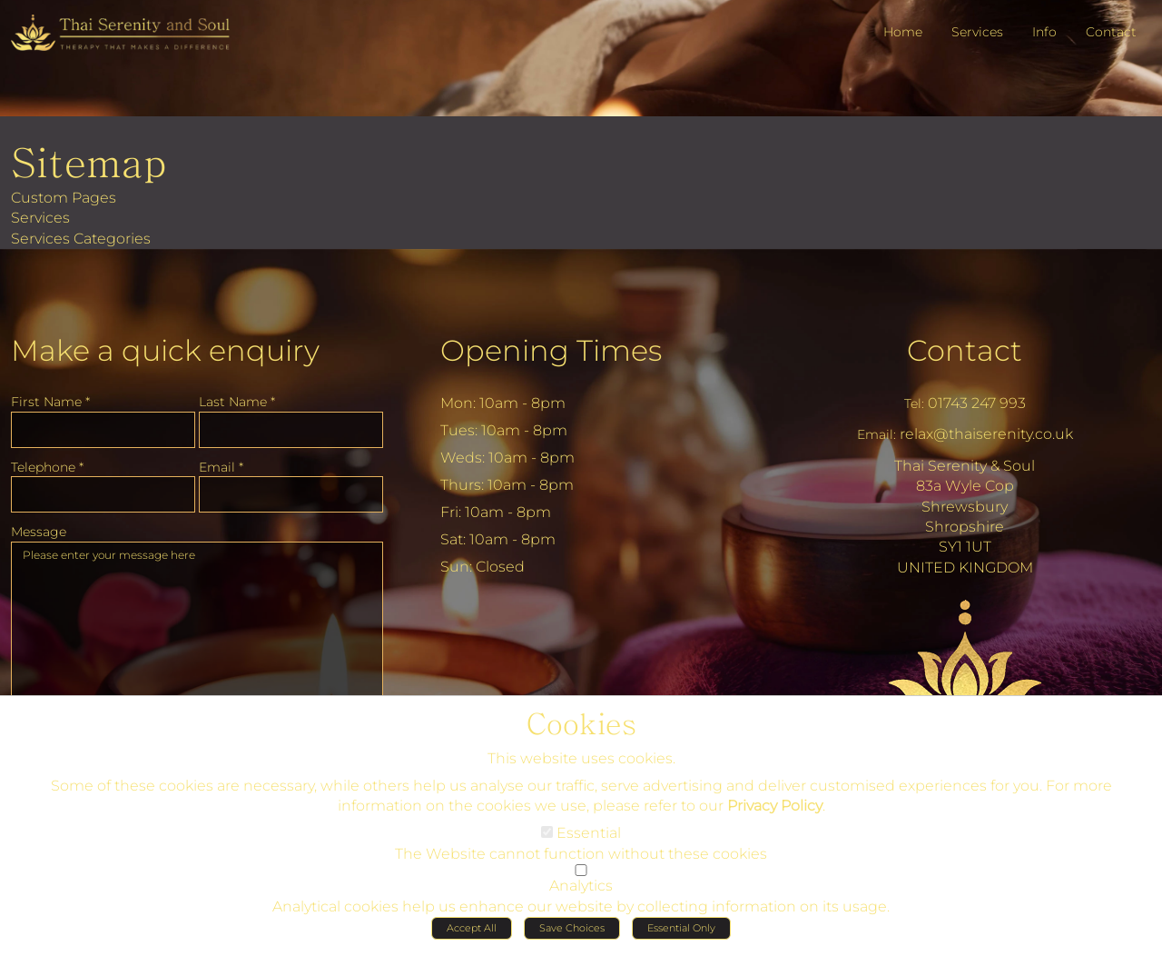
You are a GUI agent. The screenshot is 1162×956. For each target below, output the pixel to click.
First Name (50, 401)
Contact (964, 350)
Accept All (472, 933)
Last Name (237, 401)
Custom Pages (63, 197)
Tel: (914, 403)
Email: (876, 434)
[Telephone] (103, 494)
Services (40, 217)
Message (38, 531)
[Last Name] (291, 430)
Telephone (47, 467)
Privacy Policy (774, 811)
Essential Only (681, 933)
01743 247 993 (977, 403)
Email (221, 467)
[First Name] (103, 430)
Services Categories (81, 238)
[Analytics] (581, 875)
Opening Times (551, 350)
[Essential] (547, 837)
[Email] (291, 494)
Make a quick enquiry (165, 350)
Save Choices (572, 933)
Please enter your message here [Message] (197, 632)
